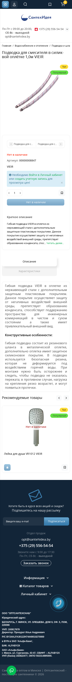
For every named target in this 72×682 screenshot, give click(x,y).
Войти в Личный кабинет (46, 175)
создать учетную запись (31, 179)
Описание (29, 261)
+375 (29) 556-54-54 (49, 29)
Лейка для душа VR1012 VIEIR (23, 454)
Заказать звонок (36, 563)
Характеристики (29, 271)
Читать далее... (55, 243)
